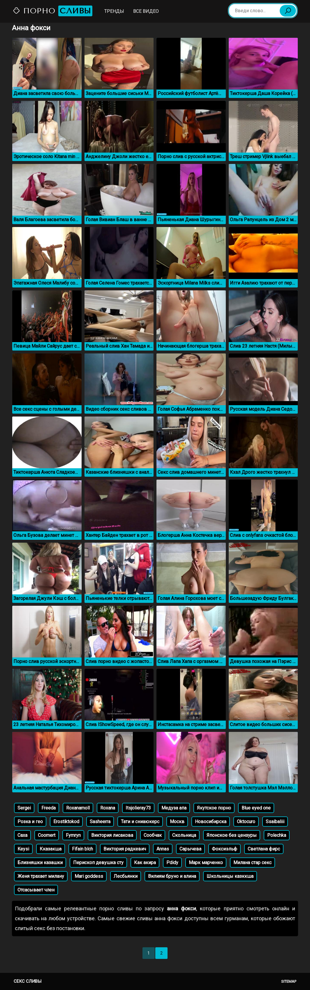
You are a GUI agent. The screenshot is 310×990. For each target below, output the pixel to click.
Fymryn (73, 835)
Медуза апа (173, 808)
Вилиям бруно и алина (172, 876)
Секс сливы (27, 981)
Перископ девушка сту (98, 862)
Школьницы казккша (230, 876)
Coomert (46, 835)
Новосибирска (210, 821)
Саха (22, 835)
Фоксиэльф (224, 849)
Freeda (48, 808)
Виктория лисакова (112, 835)
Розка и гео (30, 821)
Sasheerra (100, 821)
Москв (177, 821)
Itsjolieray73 (138, 808)
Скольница (184, 835)
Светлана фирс (264, 849)
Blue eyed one (256, 808)
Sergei (24, 808)
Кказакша (50, 849)
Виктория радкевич (124, 849)
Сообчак (153, 835)
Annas (162, 849)
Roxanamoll (78, 808)
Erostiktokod (66, 821)
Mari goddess (89, 876)
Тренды (114, 11)
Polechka (276, 835)
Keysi (23, 849)
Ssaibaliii (275, 821)
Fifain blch (82, 849)
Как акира (145, 862)
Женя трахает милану (40, 876)
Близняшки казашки (40, 862)
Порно (52, 11)
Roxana (107, 808)
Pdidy (172, 862)
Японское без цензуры (232, 835)
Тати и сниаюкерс (140, 821)
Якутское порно (214, 808)
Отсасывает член (35, 890)
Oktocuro (246, 821)
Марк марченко (206, 862)
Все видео (146, 11)
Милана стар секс (252, 862)
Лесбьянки (126, 876)
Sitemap (288, 981)
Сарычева (190, 849)
